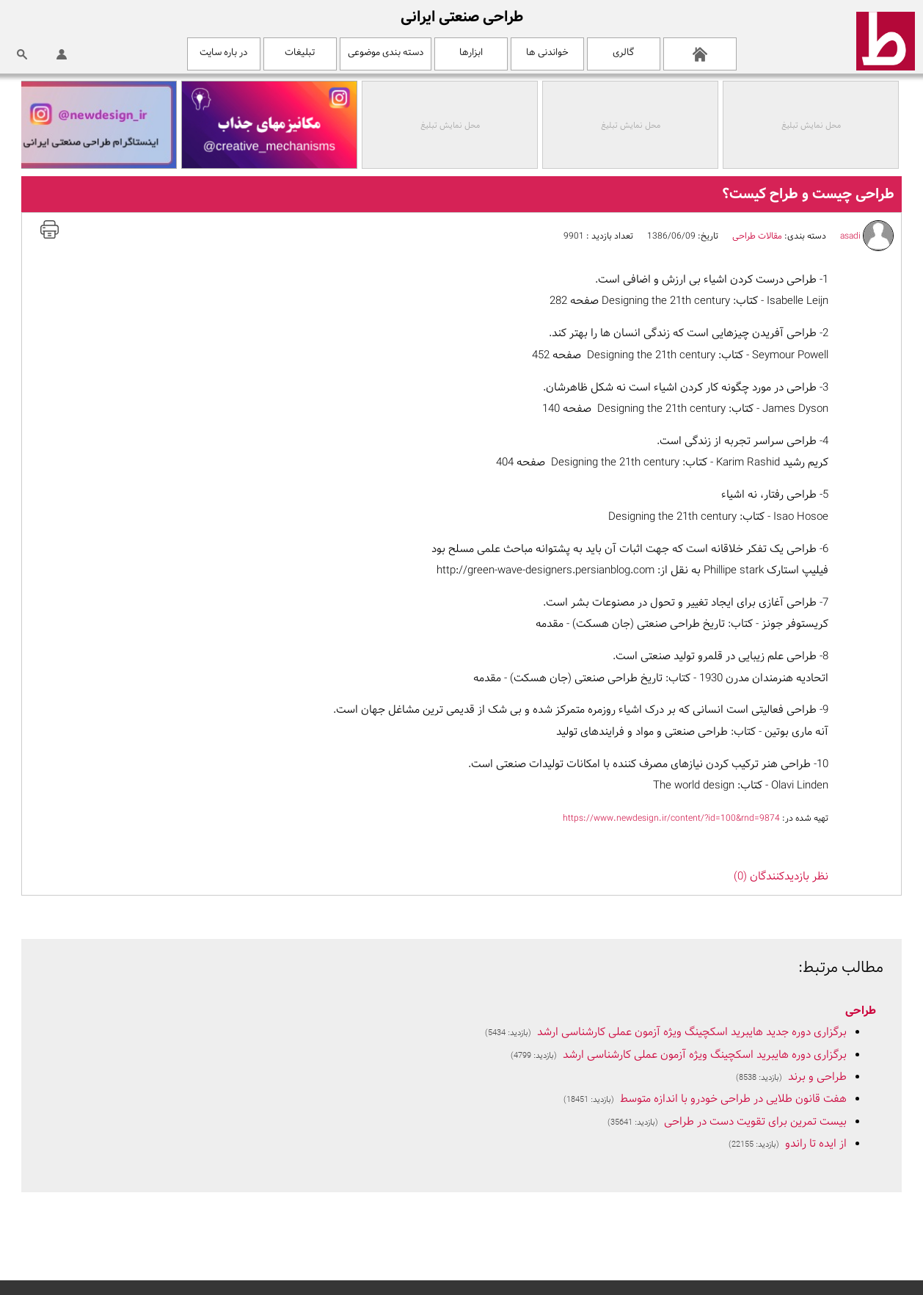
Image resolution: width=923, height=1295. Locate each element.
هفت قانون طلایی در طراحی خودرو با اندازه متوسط (733, 1099)
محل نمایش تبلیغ (814, 125)
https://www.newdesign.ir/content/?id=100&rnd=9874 (671, 818)
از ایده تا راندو (816, 1144)
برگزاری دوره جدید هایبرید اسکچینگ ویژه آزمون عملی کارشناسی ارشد (692, 1032)
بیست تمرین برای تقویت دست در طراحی (755, 1122)
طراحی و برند (817, 1077)
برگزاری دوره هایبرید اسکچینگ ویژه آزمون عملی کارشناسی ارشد (705, 1055)
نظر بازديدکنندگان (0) (781, 877)
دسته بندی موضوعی (385, 52)
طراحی (860, 1011)
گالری (623, 52)
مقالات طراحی (757, 236)
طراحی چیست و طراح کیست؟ (808, 194)
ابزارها (471, 52)
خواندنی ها (547, 52)
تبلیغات (300, 52)
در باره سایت (223, 52)
